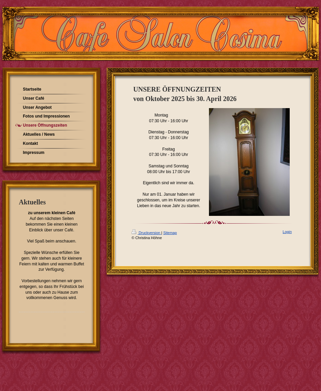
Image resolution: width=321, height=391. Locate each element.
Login (287, 232)
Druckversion (146, 233)
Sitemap (170, 233)
